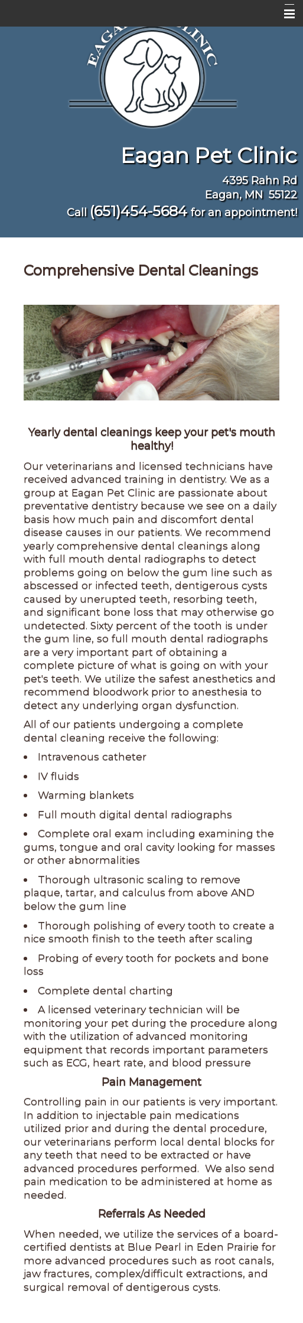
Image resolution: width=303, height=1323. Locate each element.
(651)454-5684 (138, 211)
